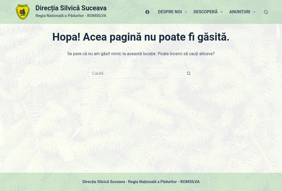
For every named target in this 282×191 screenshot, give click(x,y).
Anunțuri (243, 12)
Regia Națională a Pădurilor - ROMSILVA (164, 181)
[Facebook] (147, 12)
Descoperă (209, 12)
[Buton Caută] (188, 73)
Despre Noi (173, 12)
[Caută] (266, 12)
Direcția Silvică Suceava (70, 8)
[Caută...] (135, 73)
